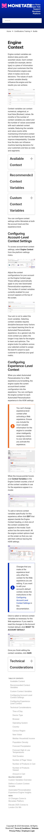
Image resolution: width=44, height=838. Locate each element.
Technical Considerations (20, 707)
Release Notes (34, 5)
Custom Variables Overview (19, 780)
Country (16, 727)
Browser (16, 719)
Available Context (17, 681)
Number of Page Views (22, 760)
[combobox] (22, 20)
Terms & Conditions (22, 828)
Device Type (18, 715)
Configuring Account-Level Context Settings (23, 600)
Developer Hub (33, 7)
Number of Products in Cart (24, 764)
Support (36, 9)
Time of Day (18, 711)
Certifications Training (22, 31)
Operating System (20, 723)
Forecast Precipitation (22, 746)
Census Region (19, 731)
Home (9, 31)
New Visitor (17, 735)
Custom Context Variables (21, 691)
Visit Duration (18, 756)
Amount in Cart (19, 774)
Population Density (20, 742)
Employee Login (28, 831)
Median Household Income (24, 738)
